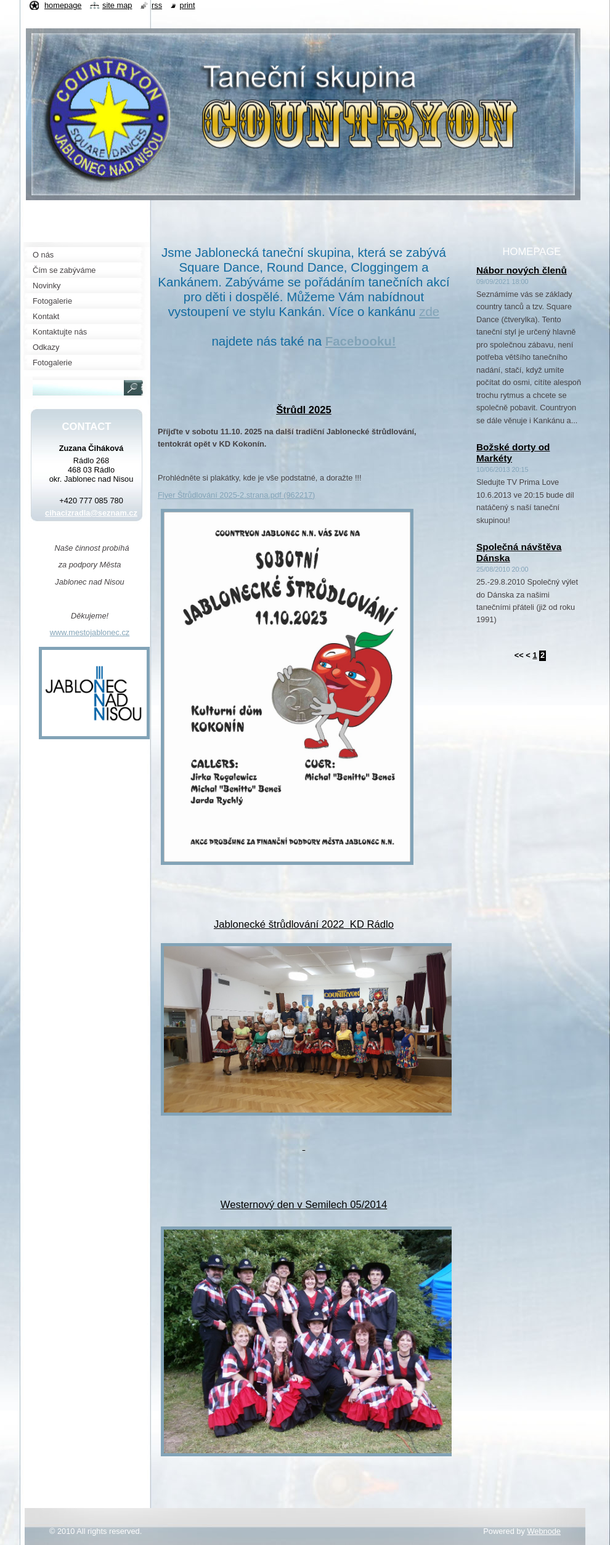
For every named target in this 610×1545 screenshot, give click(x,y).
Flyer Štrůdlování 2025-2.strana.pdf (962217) (236, 495)
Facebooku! (360, 341)
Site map (117, 5)
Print (187, 5)
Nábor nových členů (521, 270)
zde (429, 311)
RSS (157, 5)
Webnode (544, 1531)
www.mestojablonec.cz (89, 632)
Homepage (62, 5)
